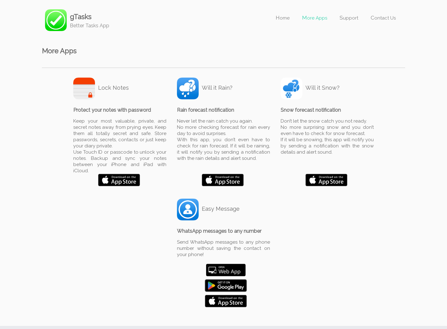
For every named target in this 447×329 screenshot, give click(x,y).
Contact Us (383, 18)
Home (283, 18)
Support (349, 18)
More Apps (314, 18)
